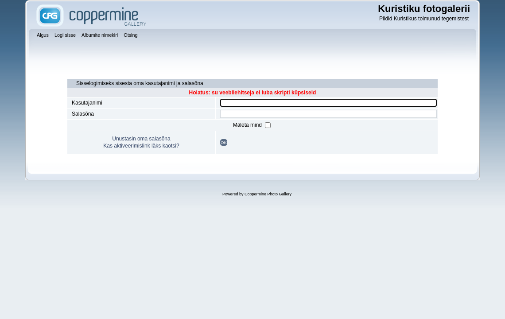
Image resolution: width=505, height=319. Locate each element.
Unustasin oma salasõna (141, 139)
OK (224, 142)
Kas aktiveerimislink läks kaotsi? (141, 146)
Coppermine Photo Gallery (268, 194)
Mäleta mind (248, 125)
